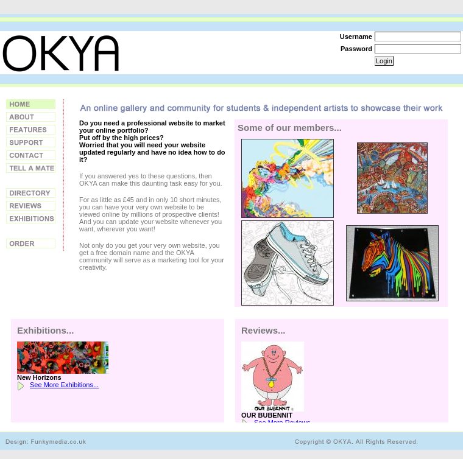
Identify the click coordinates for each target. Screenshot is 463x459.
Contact (30, 155)
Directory (30, 193)
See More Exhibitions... (64, 384)
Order (30, 243)
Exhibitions (30, 218)
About (30, 117)
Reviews (30, 206)
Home (30, 104)
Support (30, 142)
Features (30, 130)
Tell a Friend (30, 168)
